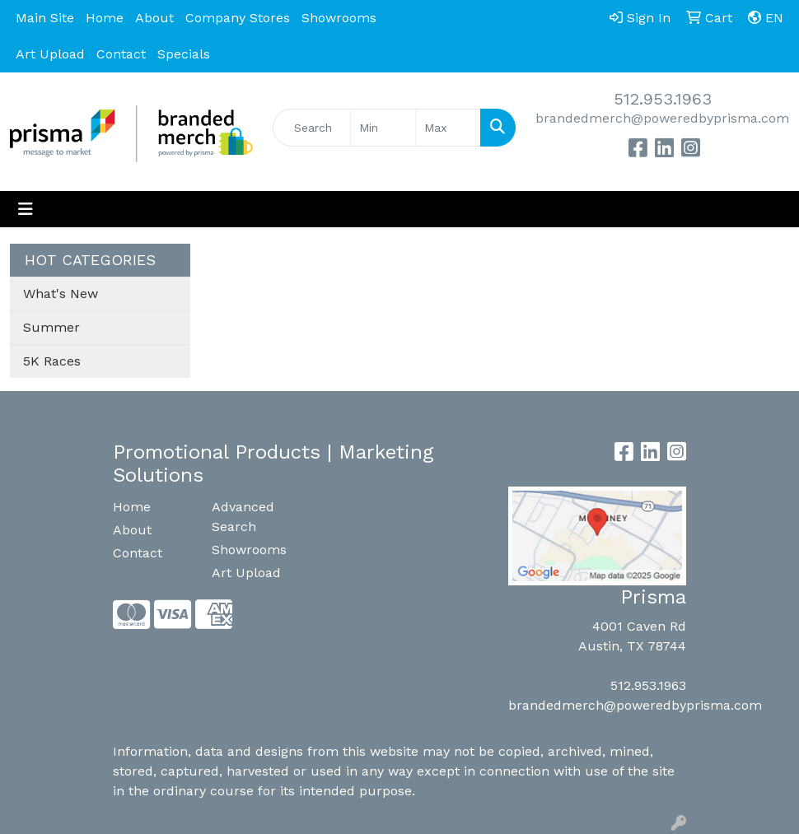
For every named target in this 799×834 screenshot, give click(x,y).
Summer (51, 327)
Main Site (45, 18)
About (154, 18)
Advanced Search (243, 516)
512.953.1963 (663, 99)
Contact (121, 54)
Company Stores (237, 18)
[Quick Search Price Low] (383, 128)
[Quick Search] (312, 128)
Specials (183, 54)
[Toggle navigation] (25, 209)
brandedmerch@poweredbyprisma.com (662, 118)
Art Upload (50, 54)
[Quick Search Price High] (448, 128)
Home (105, 18)
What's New (60, 293)
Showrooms (338, 18)
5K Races (52, 361)
